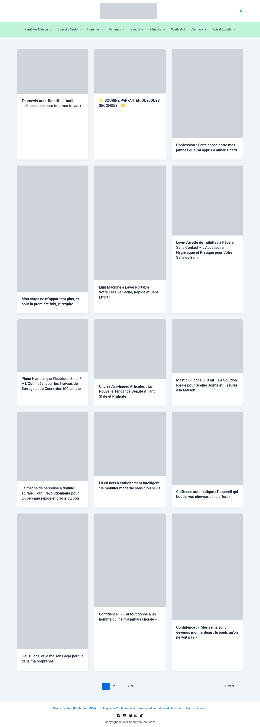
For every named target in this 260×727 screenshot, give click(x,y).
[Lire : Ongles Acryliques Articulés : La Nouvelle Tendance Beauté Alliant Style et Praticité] (130, 348)
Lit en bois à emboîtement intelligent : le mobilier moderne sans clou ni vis (129, 487)
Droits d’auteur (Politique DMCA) (74, 707)
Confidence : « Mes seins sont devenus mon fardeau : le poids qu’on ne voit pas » (202, 631)
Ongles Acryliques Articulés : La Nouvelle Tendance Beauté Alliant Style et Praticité (127, 391)
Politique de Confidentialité (118, 707)
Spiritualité (178, 29)
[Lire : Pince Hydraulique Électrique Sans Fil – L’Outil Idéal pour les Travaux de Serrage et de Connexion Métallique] (52, 344)
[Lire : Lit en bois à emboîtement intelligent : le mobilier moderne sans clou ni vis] (130, 443)
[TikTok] (141, 714)
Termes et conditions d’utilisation (161, 707)
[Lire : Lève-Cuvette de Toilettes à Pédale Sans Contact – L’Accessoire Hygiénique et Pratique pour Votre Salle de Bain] (207, 200)
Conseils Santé (69, 29)
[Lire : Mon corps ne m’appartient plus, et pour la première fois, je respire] (52, 228)
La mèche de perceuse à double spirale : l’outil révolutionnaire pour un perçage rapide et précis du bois (51, 492)
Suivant (230, 684)
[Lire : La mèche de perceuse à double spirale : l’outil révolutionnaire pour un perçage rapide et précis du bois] (52, 445)
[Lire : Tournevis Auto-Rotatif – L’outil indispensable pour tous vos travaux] (52, 71)
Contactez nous (196, 707)
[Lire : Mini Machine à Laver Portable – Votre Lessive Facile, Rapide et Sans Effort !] (130, 222)
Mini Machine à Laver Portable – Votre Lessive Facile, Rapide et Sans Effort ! (129, 292)
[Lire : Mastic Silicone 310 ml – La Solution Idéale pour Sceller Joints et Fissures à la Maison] (207, 345)
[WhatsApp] (135, 714)
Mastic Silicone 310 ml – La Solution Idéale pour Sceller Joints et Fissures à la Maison (207, 385)
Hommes (95, 29)
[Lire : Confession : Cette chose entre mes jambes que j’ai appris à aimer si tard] (207, 93)
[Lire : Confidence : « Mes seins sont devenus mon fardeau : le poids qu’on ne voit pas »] (207, 565)
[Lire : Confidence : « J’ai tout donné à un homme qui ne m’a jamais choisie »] (130, 559)
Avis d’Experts (224, 29)
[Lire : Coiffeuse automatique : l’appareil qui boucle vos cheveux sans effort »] (207, 447)
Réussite (157, 29)
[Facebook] (118, 714)
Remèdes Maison (38, 29)
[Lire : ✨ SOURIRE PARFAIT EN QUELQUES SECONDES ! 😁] (130, 71)
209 (130, 684)
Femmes (117, 29)
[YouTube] (124, 714)
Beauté (137, 29)
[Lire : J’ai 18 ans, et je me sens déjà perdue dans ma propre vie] (52, 580)
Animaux (199, 29)
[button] (241, 11)
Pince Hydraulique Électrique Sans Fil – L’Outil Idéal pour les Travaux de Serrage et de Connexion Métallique (53, 383)
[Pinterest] (130, 714)
